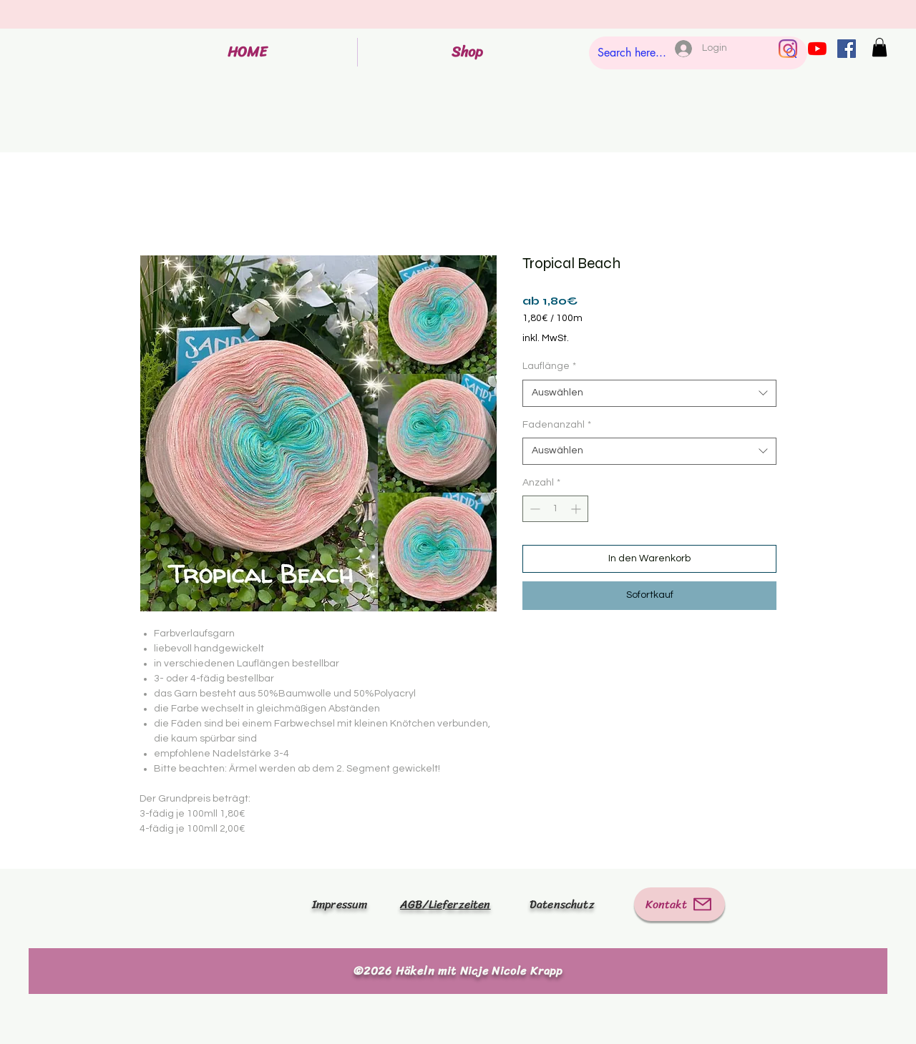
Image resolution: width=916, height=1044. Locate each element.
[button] (879, 47)
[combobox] (649, 393)
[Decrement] (533, 508)
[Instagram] (788, 48)
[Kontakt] (679, 904)
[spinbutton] (555, 508)
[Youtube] (817, 48)
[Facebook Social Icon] (846, 48)
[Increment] (577, 508)
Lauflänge (549, 366)
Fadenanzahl (556, 425)
